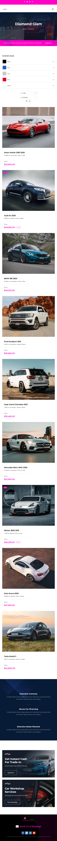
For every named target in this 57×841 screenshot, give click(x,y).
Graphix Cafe (47, 836)
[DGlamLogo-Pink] (28, 818)
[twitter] (26, 832)
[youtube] (34, 832)
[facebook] (22, 832)
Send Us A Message (30, 826)
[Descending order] (36, 93)
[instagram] (30, 832)
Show (24, 97)
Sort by (23, 93)
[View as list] (29, 101)
